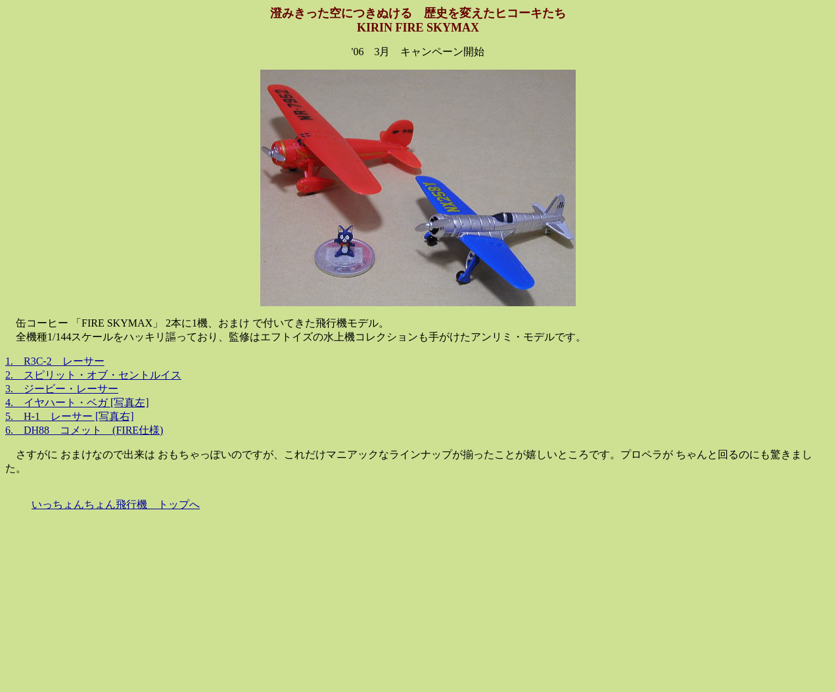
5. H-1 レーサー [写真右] (69, 416)
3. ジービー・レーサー (61, 388)
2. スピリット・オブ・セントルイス (93, 375)
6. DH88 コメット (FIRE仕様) (84, 430)
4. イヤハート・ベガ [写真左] (77, 402)
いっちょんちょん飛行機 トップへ (116, 504)
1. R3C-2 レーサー (54, 361)
